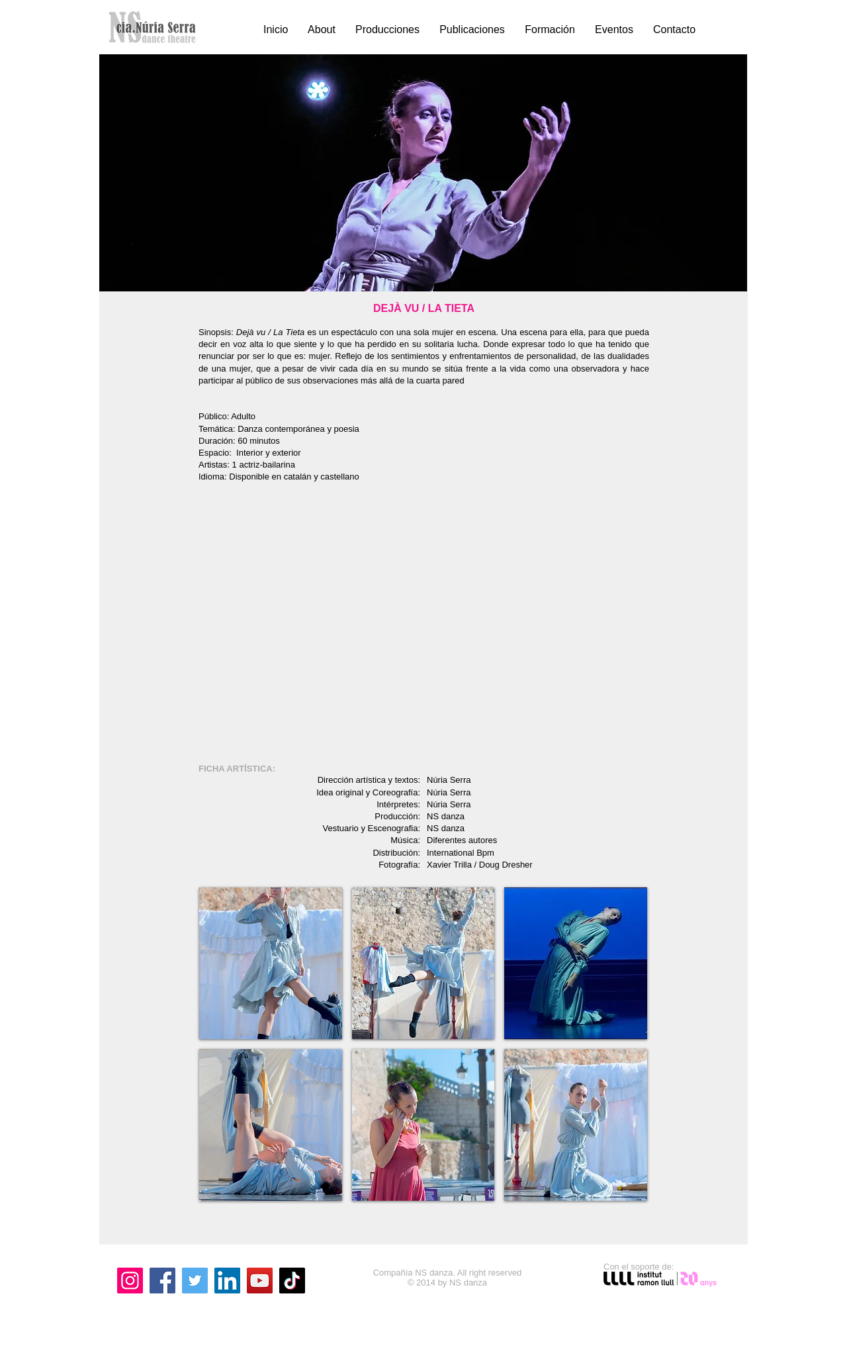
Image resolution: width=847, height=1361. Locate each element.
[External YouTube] (423, 624)
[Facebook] (162, 1280)
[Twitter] (195, 1280)
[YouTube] (260, 1280)
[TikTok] (292, 1280)
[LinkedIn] (227, 1280)
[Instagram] (130, 1280)
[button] (270, 963)
